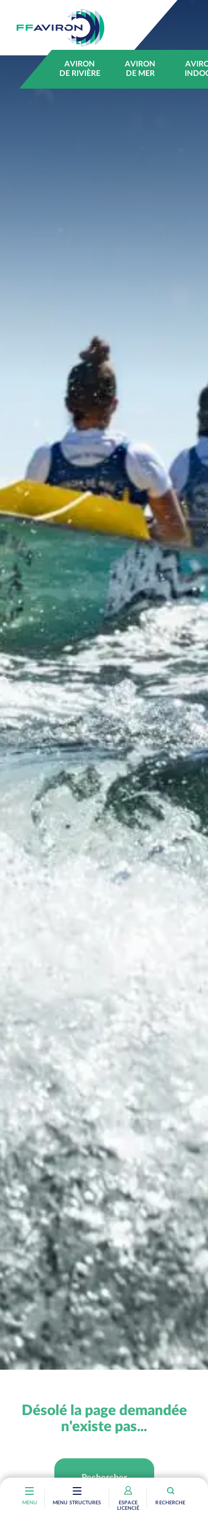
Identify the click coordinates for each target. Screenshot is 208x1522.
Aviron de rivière (79, 69)
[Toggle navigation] (77, 1492)
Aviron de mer (140, 69)
